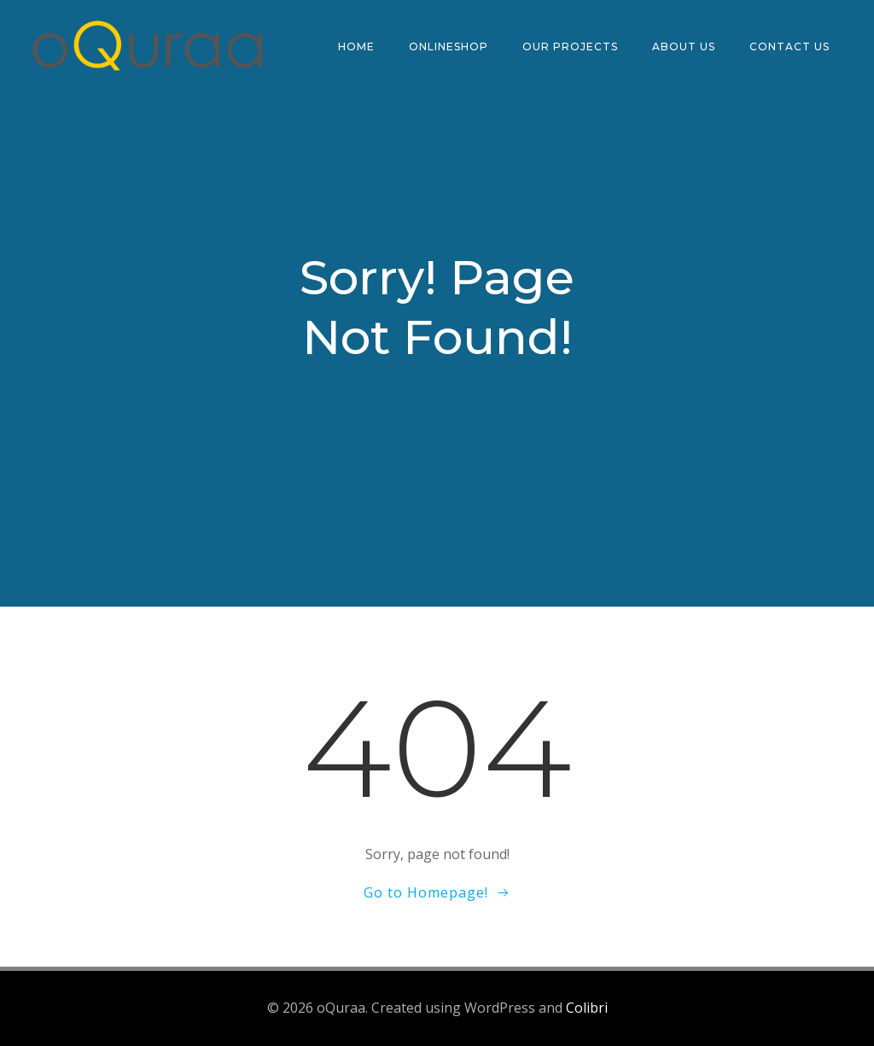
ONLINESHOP (448, 46)
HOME (356, 46)
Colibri (587, 1008)
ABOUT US (683, 46)
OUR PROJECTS (570, 46)
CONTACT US (789, 46)
